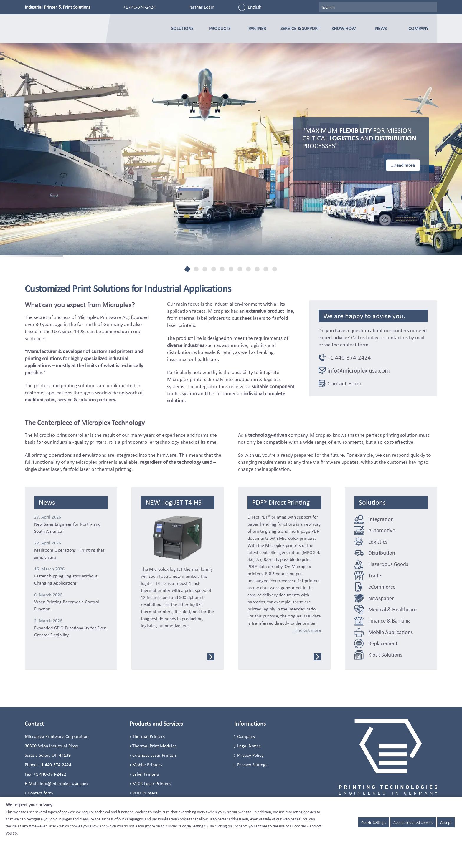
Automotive (381, 530)
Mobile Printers (147, 764)
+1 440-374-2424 (139, 7)
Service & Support (300, 28)
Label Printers (145, 774)
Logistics (377, 541)
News (381, 28)
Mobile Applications (390, 632)
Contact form (40, 793)
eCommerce (381, 586)
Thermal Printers (148, 736)
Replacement (382, 643)
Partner (257, 28)
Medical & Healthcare (392, 609)
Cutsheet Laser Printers (154, 755)
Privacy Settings (252, 764)
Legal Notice (249, 746)
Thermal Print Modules (154, 746)
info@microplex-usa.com (358, 370)
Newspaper (381, 598)
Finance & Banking (389, 620)
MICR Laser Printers (151, 783)
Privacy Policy (250, 755)
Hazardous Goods (388, 564)
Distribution (381, 552)
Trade (374, 575)
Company (418, 28)
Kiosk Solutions (385, 654)
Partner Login (201, 7)
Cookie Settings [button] (373, 822)
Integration (381, 519)
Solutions (182, 28)
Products (219, 28)
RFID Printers (144, 793)
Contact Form (344, 383)
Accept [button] (446, 822)
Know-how (343, 28)
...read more (403, 165)
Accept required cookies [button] (413, 822)
